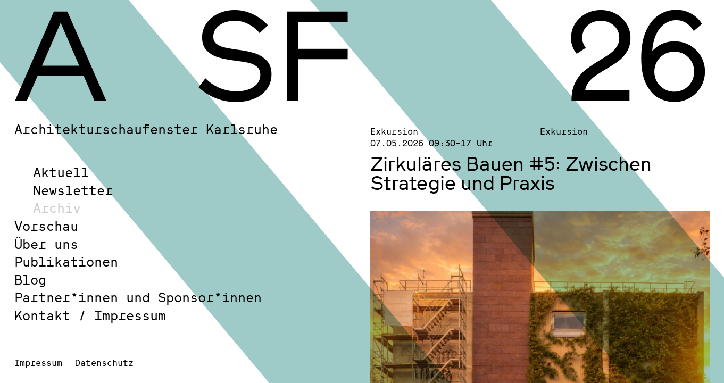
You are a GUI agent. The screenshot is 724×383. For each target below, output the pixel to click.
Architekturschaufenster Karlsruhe (146, 129)
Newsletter (73, 190)
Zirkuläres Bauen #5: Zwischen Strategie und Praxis (511, 173)
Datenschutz (104, 362)
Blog (30, 279)
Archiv (57, 207)
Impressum (38, 362)
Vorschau (46, 226)
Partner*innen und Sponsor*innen (138, 297)
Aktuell (61, 172)
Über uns (46, 244)
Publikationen (66, 261)
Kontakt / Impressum (90, 315)
